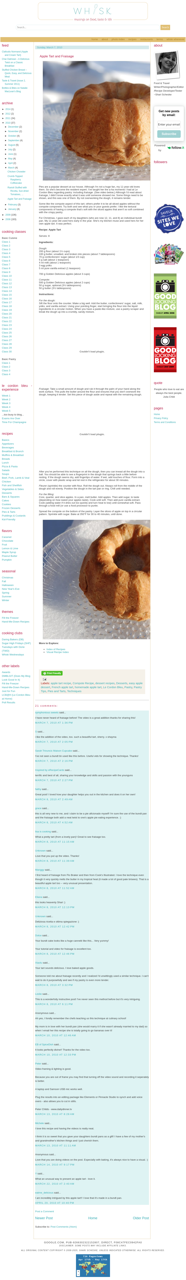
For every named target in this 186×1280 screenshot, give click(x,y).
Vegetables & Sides (13, 489)
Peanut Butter (9, 556)
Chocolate (7, 540)
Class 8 (6, 268)
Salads (6, 470)
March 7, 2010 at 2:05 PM (54, 741)
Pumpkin (7, 559)
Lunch (5, 462)
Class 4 (6, 253)
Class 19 (7, 310)
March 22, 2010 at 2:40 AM (54, 1183)
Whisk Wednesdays (13, 654)
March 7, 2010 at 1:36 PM (54, 722)
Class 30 (7, 351)
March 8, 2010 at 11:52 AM (54, 888)
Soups (5, 474)
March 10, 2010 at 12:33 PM (55, 1054)
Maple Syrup (9, 552)
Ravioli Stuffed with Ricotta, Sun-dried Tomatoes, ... (18, 191)
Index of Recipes (55, 649)
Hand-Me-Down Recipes (15, 621)
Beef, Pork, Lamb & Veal (15, 477)
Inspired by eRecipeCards (49, 770)
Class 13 (7, 287)
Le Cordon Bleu (113, 687)
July (10, 149)
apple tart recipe (61, 683)
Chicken (6, 481)
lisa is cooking (43, 831)
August (12, 145)
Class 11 (7, 279)
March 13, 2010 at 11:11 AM (55, 1145)
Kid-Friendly (8, 519)
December (13, 126)
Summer (6, 596)
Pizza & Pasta (10, 466)
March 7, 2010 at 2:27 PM (54, 780)
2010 (8, 123)
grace (38, 808)
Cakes (5, 500)
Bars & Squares (10, 496)
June (11, 154)
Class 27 (7, 340)
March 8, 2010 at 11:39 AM (54, 860)
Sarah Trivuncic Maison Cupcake (53, 750)
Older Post (141, 1218)
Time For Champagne (14, 422)
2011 (8, 118)
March (11, 167)
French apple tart (62, 687)
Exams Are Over (11, 418)
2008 (8, 219)
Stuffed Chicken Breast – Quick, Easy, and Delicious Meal (17, 73)
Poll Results (8, 702)
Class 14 (7, 291)
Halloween (8, 585)
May (10, 158)
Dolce (38, 935)
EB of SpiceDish (44, 1044)
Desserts (7, 493)
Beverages (8, 447)
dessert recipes (105, 683)
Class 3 (6, 249)
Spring (5, 592)
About (105, 39)
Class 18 (7, 306)
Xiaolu (38, 962)
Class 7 (6, 264)
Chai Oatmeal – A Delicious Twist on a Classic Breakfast (15, 62)
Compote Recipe (83, 683)
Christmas (7, 577)
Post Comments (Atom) (64, 1226)
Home (94, 39)
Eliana (38, 897)
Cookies (6, 504)
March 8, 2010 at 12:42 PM (54, 926)
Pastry (128, 687)
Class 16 (7, 298)
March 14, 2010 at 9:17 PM (54, 1164)
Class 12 (7, 283)
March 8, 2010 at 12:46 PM (54, 953)
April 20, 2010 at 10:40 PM (54, 1202)
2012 (8, 113)
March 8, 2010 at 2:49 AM (54, 799)
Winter (5, 600)
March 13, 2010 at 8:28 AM (54, 1114)
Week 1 (6, 395)
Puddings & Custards (14, 515)
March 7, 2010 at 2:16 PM (54, 761)
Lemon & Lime (10, 548)
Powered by (169, 148)
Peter (38, 1063)
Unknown (40, 850)
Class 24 (7, 328)
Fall (4, 581)
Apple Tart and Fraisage (20, 199)
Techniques (74, 691)
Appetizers (8, 443)
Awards (6, 672)
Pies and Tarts (57, 691)
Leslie (38, 994)
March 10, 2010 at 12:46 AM (55, 1035)
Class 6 (6, 260)
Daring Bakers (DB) (13, 639)
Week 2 (6, 399)
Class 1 (6, 241)
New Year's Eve (10, 588)
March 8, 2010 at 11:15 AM (54, 841)
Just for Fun (8, 691)
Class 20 (7, 313)
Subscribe (169, 134)
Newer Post (44, 1218)
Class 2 (6, 245)
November (13, 131)
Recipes (132, 39)
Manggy (39, 869)
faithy (38, 789)
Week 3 (6, 403)
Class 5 (6, 257)
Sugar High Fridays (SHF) (16, 643)
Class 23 (7, 325)
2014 (8, 109)
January (12, 209)
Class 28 (7, 344)
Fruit (4, 544)
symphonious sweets (47, 712)
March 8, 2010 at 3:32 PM (54, 985)
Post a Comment (44, 1211)
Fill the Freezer (10, 617)
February (13, 204)
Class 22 (7, 321)
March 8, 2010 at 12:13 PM (54, 907)
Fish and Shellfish (12, 485)
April (10, 163)
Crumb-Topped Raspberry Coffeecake (15, 179)
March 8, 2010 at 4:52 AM (54, 822)
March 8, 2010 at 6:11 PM (54, 1004)
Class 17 (7, 302)
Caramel (6, 537)
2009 (8, 214)
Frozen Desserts (11, 508)
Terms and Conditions (165, 422)
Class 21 (7, 317)
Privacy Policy (161, 418)
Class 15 (7, 294)
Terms (160, 39)
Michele (39, 1123)
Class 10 (7, 275)
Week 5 (6, 410)
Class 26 (7, 336)
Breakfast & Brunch (13, 451)
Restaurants (146, 39)
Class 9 (6, 272)
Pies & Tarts (8, 511)
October (12, 136)
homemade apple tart (88, 687)
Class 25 (7, 332)
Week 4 (6, 407)
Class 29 (7, 347)
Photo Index (118, 39)
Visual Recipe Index (57, 652)
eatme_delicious (44, 1192)
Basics (5, 440)
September (14, 140)
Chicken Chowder (17, 171)
